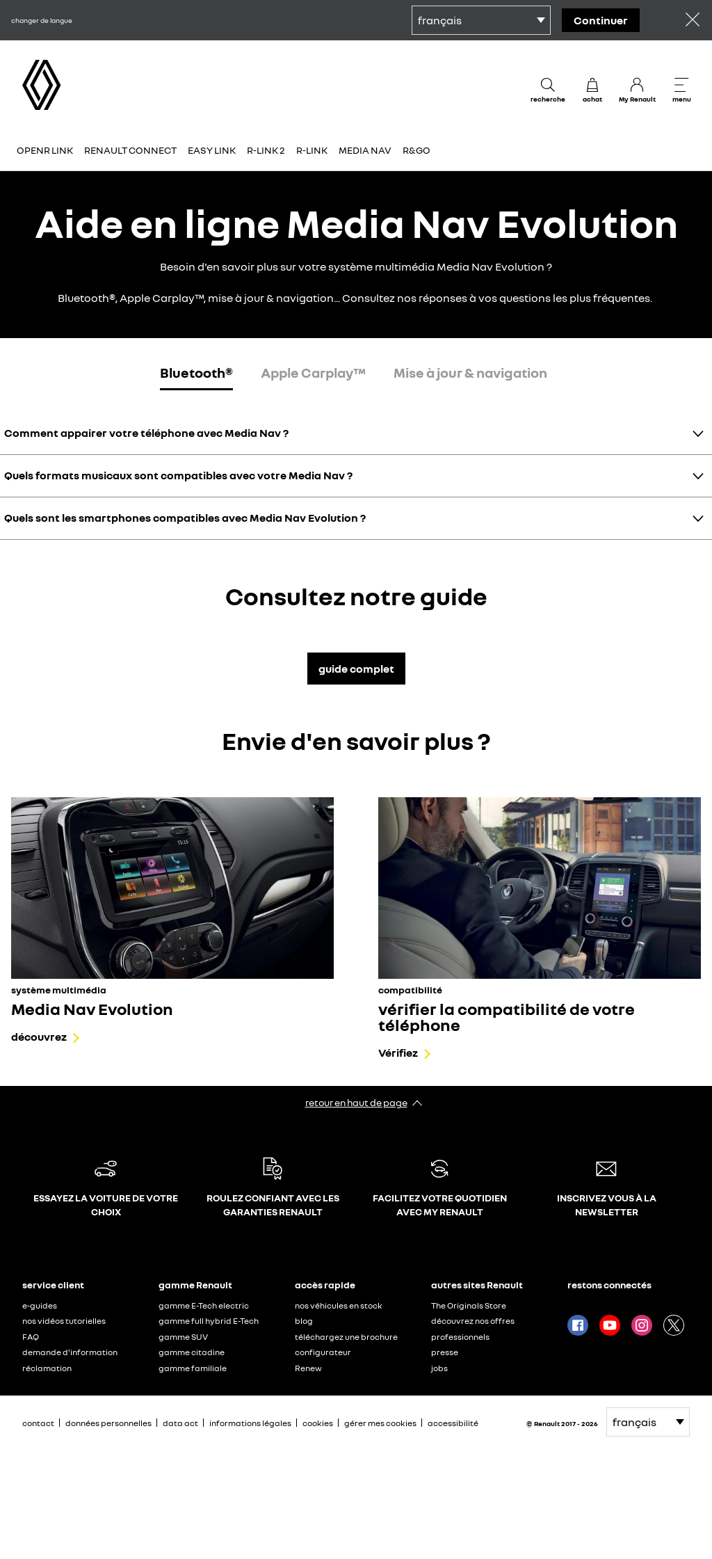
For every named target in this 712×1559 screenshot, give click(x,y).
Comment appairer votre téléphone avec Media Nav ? (146, 433)
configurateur (323, 1352)
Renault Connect (130, 150)
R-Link (311, 150)
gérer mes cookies (380, 1423)
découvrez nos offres (473, 1321)
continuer (601, 20)
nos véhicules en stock (338, 1305)
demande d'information (70, 1352)
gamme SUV (183, 1337)
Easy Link (212, 150)
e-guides (39, 1305)
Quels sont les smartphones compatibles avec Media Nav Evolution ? (185, 518)
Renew (308, 1368)
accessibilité (453, 1423)
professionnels (460, 1337)
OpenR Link (45, 150)
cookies (317, 1423)
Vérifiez (398, 1052)
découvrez (39, 1036)
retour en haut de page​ (356, 1102)
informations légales (250, 1423)
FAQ (30, 1337)
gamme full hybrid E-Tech (209, 1321)
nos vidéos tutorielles (64, 1321)
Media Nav (365, 150)
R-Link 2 (266, 150)
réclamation (47, 1368)
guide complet (356, 668)
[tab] (196, 375)
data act (180, 1423)
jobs (439, 1368)
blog (304, 1321)
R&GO (416, 150)
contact (38, 1423)
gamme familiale (193, 1368)
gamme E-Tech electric (204, 1305)
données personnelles (108, 1423)
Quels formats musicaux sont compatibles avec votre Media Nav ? (178, 475)
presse (444, 1352)
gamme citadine (192, 1352)
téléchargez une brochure (346, 1337)
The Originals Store (468, 1305)
